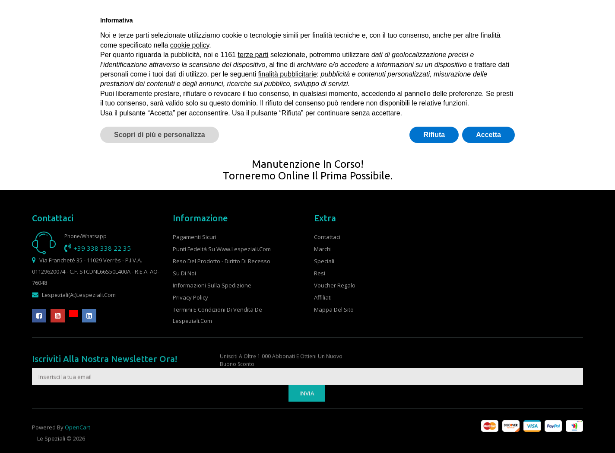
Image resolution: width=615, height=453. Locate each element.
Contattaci (327, 237)
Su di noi (184, 273)
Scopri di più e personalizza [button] (159, 134)
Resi (319, 273)
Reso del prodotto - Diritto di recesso (221, 261)
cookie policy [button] (189, 45)
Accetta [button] (488, 134)
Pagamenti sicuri (194, 237)
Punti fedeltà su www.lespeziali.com (222, 249)
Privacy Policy (190, 297)
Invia (306, 415)
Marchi (323, 249)
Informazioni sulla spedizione (212, 285)
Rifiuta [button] (434, 134)
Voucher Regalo (334, 285)
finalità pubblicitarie (287, 74)
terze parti (253, 54)
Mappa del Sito (334, 309)
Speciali (324, 261)
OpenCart (77, 437)
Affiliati (323, 297)
